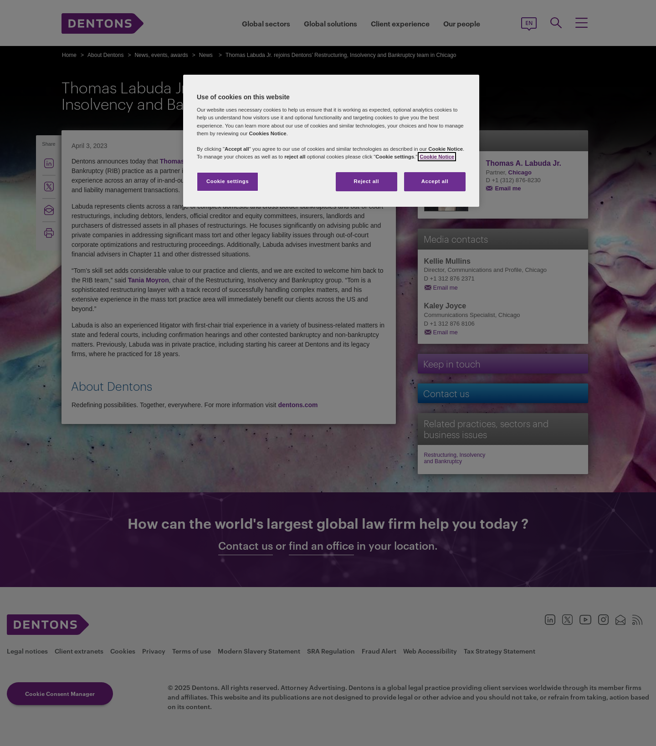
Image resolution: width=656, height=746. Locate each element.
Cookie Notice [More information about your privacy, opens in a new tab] (437, 156)
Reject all (366, 181)
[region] (331, 141)
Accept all (434, 181)
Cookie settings (227, 181)
